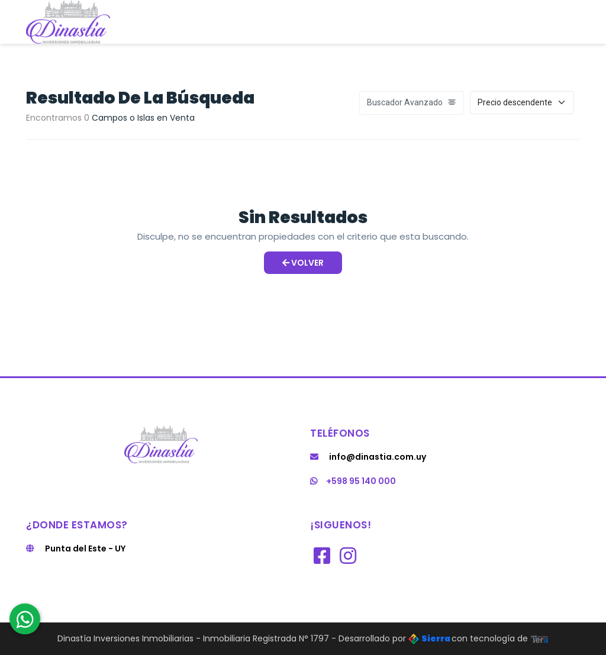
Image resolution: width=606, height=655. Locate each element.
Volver (303, 263)
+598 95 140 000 (353, 481)
